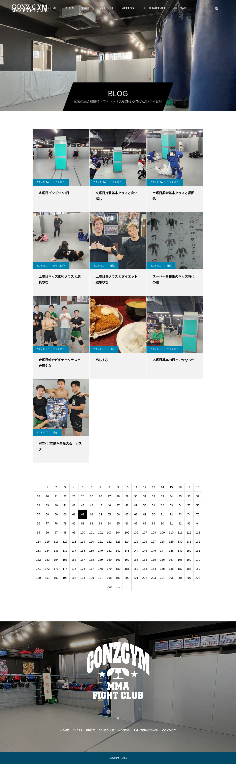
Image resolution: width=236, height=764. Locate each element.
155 (65, 559)
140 (100, 550)
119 (82, 541)
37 (197, 496)
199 (118, 577)
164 (144, 559)
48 (127, 505)
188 (189, 568)
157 (82, 559)
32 (153, 496)
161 (118, 559)
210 (118, 586)
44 (91, 505)
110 (171, 532)
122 (109, 541)
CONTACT (181, 8)
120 (91, 541)
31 (144, 496)
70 (153, 514)
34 (171, 496)
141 (109, 550)
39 (47, 505)
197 (100, 577)
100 (82, 532)
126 (144, 541)
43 (82, 505)
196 (91, 577)
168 (180, 559)
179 (109, 568)
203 (153, 577)
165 (153, 559)
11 (135, 487)
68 (135, 514)
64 (100, 514)
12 (144, 487)
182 (135, 568)
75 (197, 514)
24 (82, 496)
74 (189, 514)
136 (65, 550)
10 (127, 487)
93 (189, 523)
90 (162, 523)
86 (127, 523)
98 (65, 532)
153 (47, 559)
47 (118, 505)
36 (189, 496)
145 (144, 550)
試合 (55, 432)
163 (135, 559)
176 (82, 568)
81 (82, 523)
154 (56, 559)
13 (153, 487)
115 (47, 541)
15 (171, 487)
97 (56, 532)
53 (171, 505)
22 (65, 496)
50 (144, 505)
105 (127, 532)
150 (189, 550)
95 (38, 532)
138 (82, 550)
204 (162, 577)
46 (109, 505)
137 (73, 550)
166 (162, 559)
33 (162, 496)
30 (135, 496)
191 (47, 577)
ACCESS (128, 8)
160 (109, 559)
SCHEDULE (106, 8)
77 (47, 523)
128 (162, 541)
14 (162, 487)
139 (91, 550)
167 (171, 559)
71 (162, 514)
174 (65, 568)
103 (109, 532)
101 (91, 532)
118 (73, 541)
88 (144, 523)
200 (127, 577)
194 (73, 577)
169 (189, 559)
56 (197, 505)
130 (180, 541)
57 (38, 514)
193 (65, 577)
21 (56, 496)
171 (38, 568)
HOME (52, 8)
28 (118, 496)
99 (73, 532)
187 (180, 568)
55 (189, 505)
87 (135, 523)
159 (100, 559)
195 (82, 577)
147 (162, 550)
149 (180, 550)
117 (65, 541)
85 (118, 523)
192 (56, 577)
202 (144, 577)
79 (65, 523)
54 (180, 505)
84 (109, 523)
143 (127, 550)
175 (73, 568)
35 (180, 496)
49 (135, 505)
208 (197, 577)
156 (73, 559)
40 (56, 505)
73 (180, 514)
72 (171, 514)
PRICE (86, 8)
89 (153, 523)
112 (189, 532)
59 (56, 514)
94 (197, 523)
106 (135, 532)
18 (197, 487)
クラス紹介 (59, 182)
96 (47, 532)
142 (118, 550)
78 (56, 523)
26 (100, 496)
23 (73, 496)
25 (91, 496)
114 (38, 541)
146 (153, 550)
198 (109, 577)
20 (47, 496)
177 (91, 568)
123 (118, 541)
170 (197, 559)
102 (100, 532)
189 (197, 568)
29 (127, 496)
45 (100, 505)
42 (73, 505)
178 (100, 568)
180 (118, 568)
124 (127, 541)
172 (47, 568)
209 (109, 586)
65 (109, 514)
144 (135, 550)
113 (197, 532)
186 (171, 568)
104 (118, 532)
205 (171, 577)
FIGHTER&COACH (154, 8)
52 (162, 505)
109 (162, 532)
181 (127, 568)
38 (38, 505)
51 (153, 505)
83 (100, 523)
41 (65, 505)
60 (65, 514)
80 (73, 523)
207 (189, 577)
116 (56, 541)
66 (118, 514)
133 (38, 550)
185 (162, 568)
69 (144, 514)
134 (47, 550)
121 (100, 541)
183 (144, 568)
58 (47, 514)
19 (38, 496)
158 (91, 559)
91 (171, 523)
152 (38, 559)
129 (171, 541)
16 (180, 487)
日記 (112, 265)
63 (91, 514)
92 (180, 523)
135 (56, 550)
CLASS (69, 8)
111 (180, 532)
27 (109, 496)
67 (127, 514)
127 (153, 541)
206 (180, 577)
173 (56, 568)
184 (153, 568)
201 (135, 577)
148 (171, 550)
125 (135, 541)
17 (189, 487)
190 (38, 577)
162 (127, 559)
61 (73, 514)
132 (197, 541)
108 (153, 532)
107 (144, 532)
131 (189, 541)
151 (197, 550)
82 (91, 523)
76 (38, 523)
